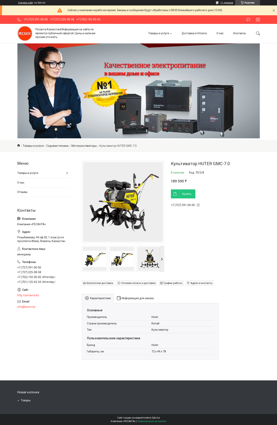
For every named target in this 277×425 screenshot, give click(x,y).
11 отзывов (226, 2)
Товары (26, 400)
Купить (186, 193)
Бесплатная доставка (100, 283)
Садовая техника (57, 145)
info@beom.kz (26, 306)
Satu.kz (156, 417)
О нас (220, 33)
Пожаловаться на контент (151, 421)
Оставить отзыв (248, 19)
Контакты (239, 33)
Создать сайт (25, 2)
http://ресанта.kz (28, 295)
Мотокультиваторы (84, 145)
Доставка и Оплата (194, 33)
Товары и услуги (158, 33)
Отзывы (22, 192)
